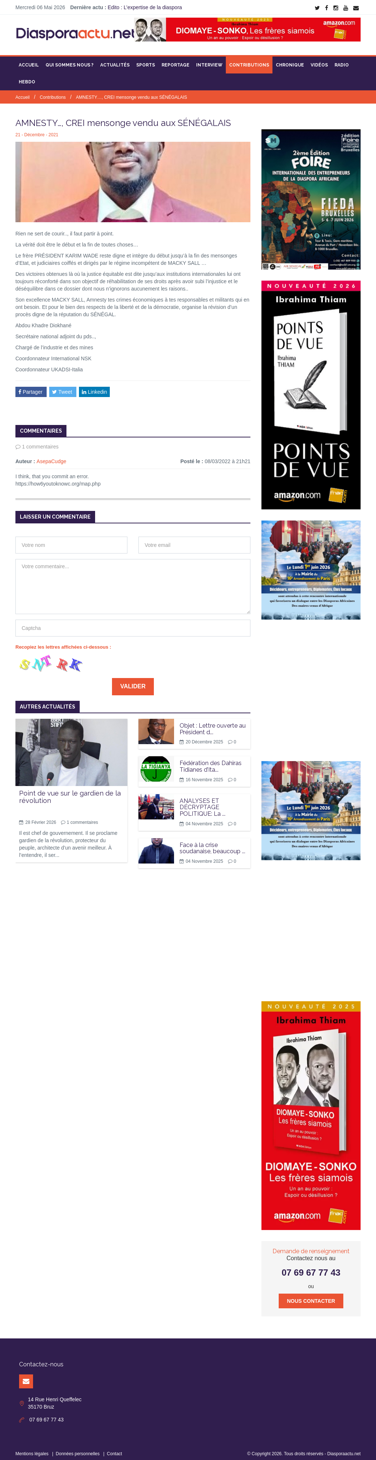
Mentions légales (31, 1449)
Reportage (175, 60)
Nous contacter (311, 1296)
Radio (342, 60)
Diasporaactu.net (344, 1449)
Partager (31, 387)
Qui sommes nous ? (70, 60)
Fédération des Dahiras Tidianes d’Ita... (211, 762)
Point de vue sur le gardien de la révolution (70, 792)
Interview (209, 60)
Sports (145, 60)
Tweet (62, 387)
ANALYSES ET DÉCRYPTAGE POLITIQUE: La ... (202, 803)
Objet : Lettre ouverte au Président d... (213, 724)
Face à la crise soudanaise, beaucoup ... (212, 843)
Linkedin (94, 387)
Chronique (290, 60)
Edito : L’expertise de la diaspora (145, 7)
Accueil (29, 60)
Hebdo (27, 77)
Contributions (249, 60)
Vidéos (319, 60)
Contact (114, 1449)
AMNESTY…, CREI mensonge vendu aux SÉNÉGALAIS (131, 92)
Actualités (115, 60)
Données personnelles (78, 1449)
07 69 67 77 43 (311, 1268)
